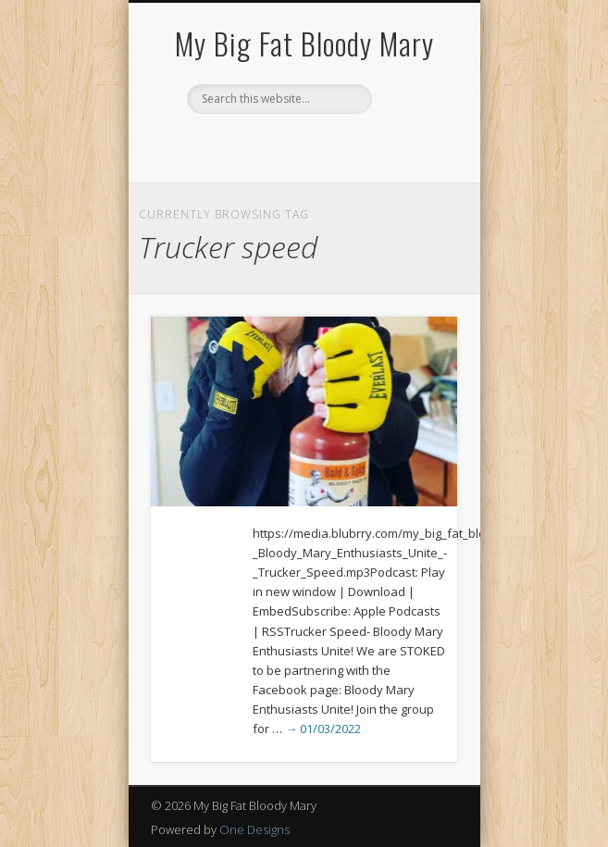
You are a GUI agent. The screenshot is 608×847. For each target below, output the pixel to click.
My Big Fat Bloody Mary (304, 43)
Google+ (339, 145)
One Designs (254, 829)
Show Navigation (411, 166)
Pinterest (301, 145)
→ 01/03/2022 (323, 728)
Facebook (264, 145)
